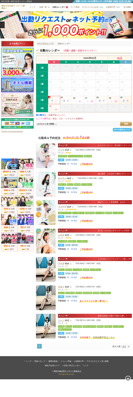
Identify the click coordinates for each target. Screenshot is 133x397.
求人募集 (127, 7)
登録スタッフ (39, 379)
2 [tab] (66, 36)
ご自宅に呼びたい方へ (71, 383)
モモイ (61, 299)
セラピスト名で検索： (46, 124)
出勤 (61, 163)
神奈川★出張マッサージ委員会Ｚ (67, 389)
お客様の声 (79, 379)
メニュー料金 (66, 379)
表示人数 (116, 364)
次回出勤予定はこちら (104, 354)
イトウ (61, 152)
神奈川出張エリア (52, 383)
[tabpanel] (66, 25)
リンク (85, 383)
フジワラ (62, 213)
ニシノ (61, 335)
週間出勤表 (53, 379)
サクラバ (62, 183)
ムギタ (61, 244)
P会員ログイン (17, 43)
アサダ (61, 274)
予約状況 (62, 167)
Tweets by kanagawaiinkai (12, 131)
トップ (29, 379)
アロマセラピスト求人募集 (98, 379)
